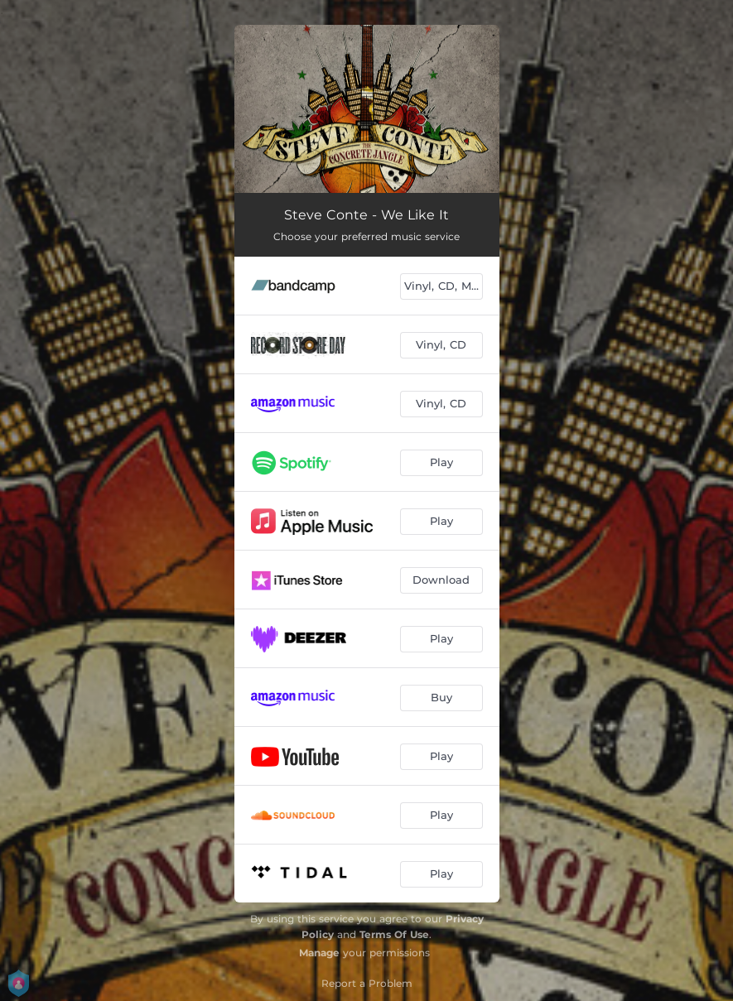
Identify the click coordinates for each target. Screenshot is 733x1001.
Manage (319, 952)
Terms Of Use (394, 934)
